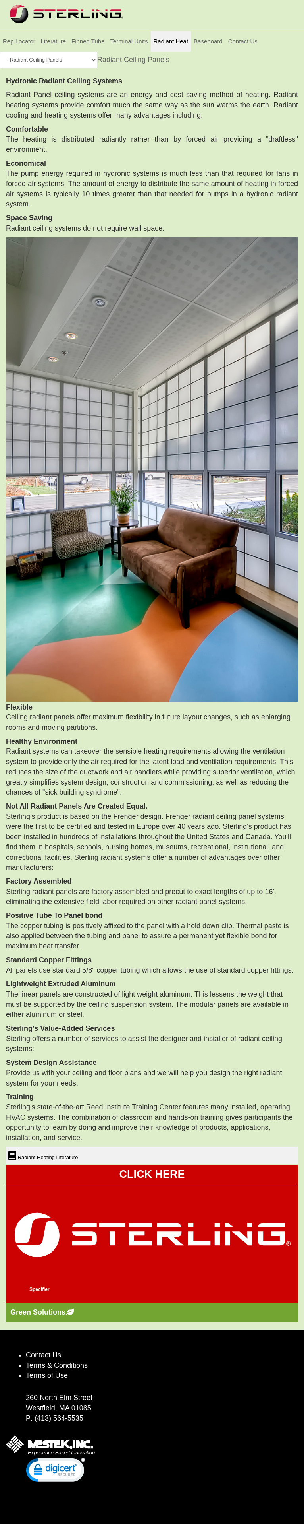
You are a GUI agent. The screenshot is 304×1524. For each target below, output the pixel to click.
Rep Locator (19, 41)
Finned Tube (87, 41)
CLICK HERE (152, 1174)
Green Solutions (37, 1312)
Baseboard (208, 41)
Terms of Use (47, 1375)
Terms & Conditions (57, 1365)
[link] (55, 1472)
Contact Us (243, 41)
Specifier (39, 1289)
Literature (53, 41)
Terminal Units (129, 41)
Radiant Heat (171, 41)
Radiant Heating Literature (47, 1157)
